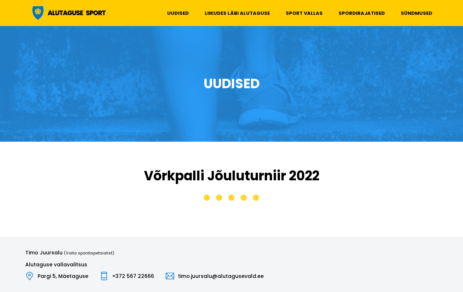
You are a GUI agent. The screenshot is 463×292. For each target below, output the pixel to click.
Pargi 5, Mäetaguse (63, 276)
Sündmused (416, 13)
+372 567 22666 (133, 276)
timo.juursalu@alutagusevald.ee (221, 276)
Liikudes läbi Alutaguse (237, 13)
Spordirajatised (362, 13)
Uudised (178, 13)
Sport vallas (304, 13)
